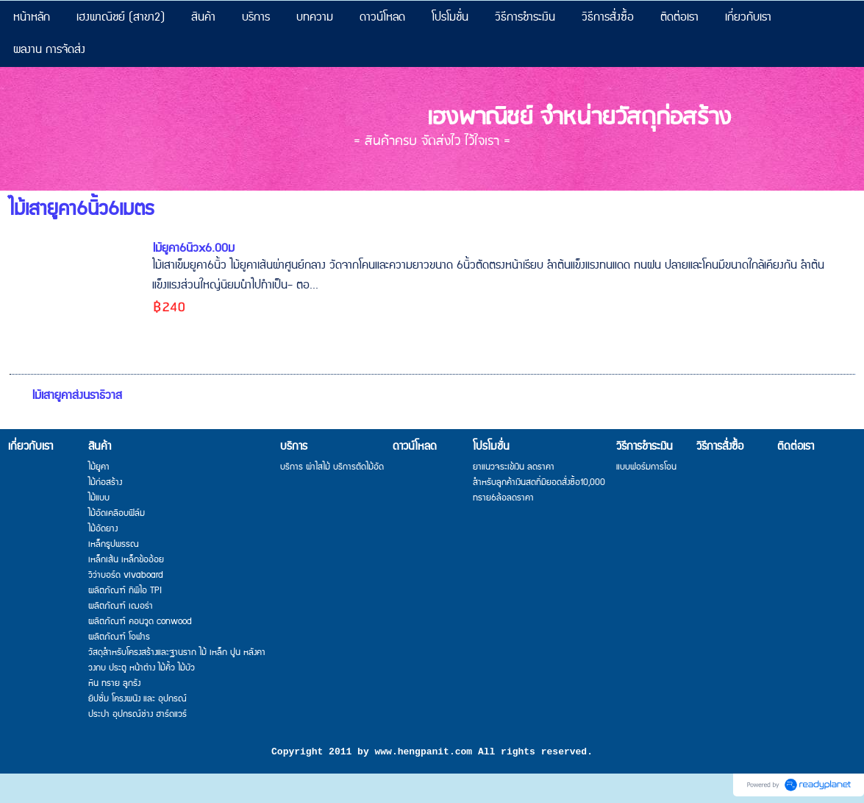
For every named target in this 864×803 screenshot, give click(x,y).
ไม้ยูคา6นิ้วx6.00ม (193, 248)
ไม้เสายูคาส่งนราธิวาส (77, 396)
